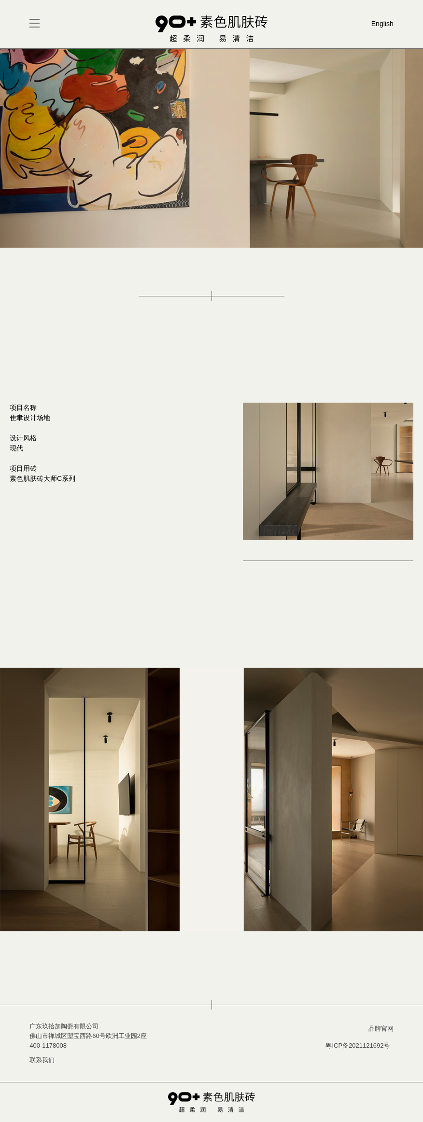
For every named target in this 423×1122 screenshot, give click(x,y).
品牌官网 (381, 1028)
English (382, 24)
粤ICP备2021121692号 (357, 1045)
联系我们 (42, 1060)
